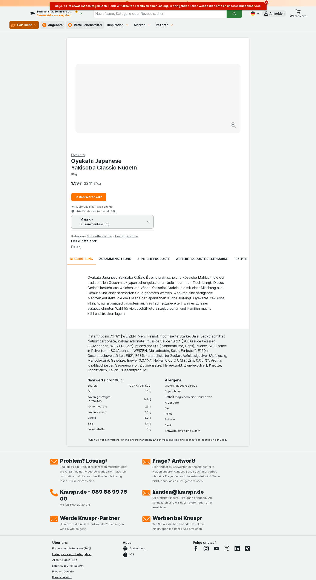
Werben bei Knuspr (177, 414)
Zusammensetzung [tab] (115, 155)
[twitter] (226, 445)
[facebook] (195, 445)
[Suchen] (234, 13)
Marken (142, 25)
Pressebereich (62, 473)
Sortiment (24, 25)
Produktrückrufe (63, 468)
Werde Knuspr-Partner (90, 414)
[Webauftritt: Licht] (155, 571)
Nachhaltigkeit (62, 514)
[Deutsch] (254, 13)
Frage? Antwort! (174, 357)
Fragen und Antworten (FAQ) (71, 444)
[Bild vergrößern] (143, 112)
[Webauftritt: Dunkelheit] (177, 571)
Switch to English (166, 553)
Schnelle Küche (190, 133)
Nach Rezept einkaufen (68, 462)
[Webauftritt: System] (136, 571)
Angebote (52, 25)
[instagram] (206, 445)
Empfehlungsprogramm (67, 519)
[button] (274, 13)
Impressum (59, 502)
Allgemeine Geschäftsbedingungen (75, 496)
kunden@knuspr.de (178, 388)
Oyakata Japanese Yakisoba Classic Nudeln (195, 60)
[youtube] (216, 445)
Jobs (55, 485)
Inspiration (118, 25)
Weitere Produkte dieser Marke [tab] (202, 155)
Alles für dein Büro (64, 456)
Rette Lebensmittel (85, 25)
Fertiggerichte (217, 133)
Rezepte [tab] (240, 155)
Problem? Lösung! (83, 357)
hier (124, 543)
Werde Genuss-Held (65, 508)
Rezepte (164, 25)
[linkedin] (237, 445)
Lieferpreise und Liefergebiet (71, 450)
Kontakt (57, 479)
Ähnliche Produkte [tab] (153, 155)
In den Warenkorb (180, 93)
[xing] (247, 445)
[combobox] (164, 13)
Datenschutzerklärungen (68, 491)
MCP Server (60, 525)
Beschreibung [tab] (81, 155)
